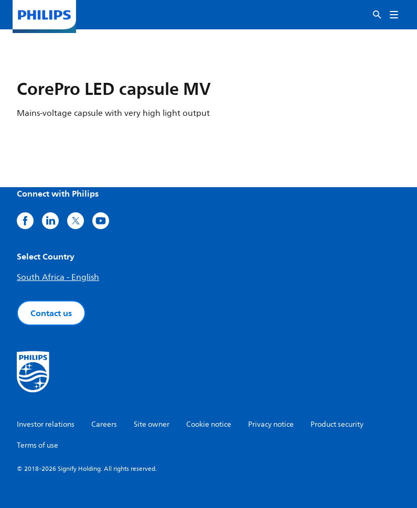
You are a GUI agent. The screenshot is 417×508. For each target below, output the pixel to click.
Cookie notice (208, 424)
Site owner (151, 424)
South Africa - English (58, 277)
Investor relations (45, 424)
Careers (104, 424)
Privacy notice (271, 424)
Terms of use (37, 445)
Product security (337, 424)
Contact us (51, 313)
